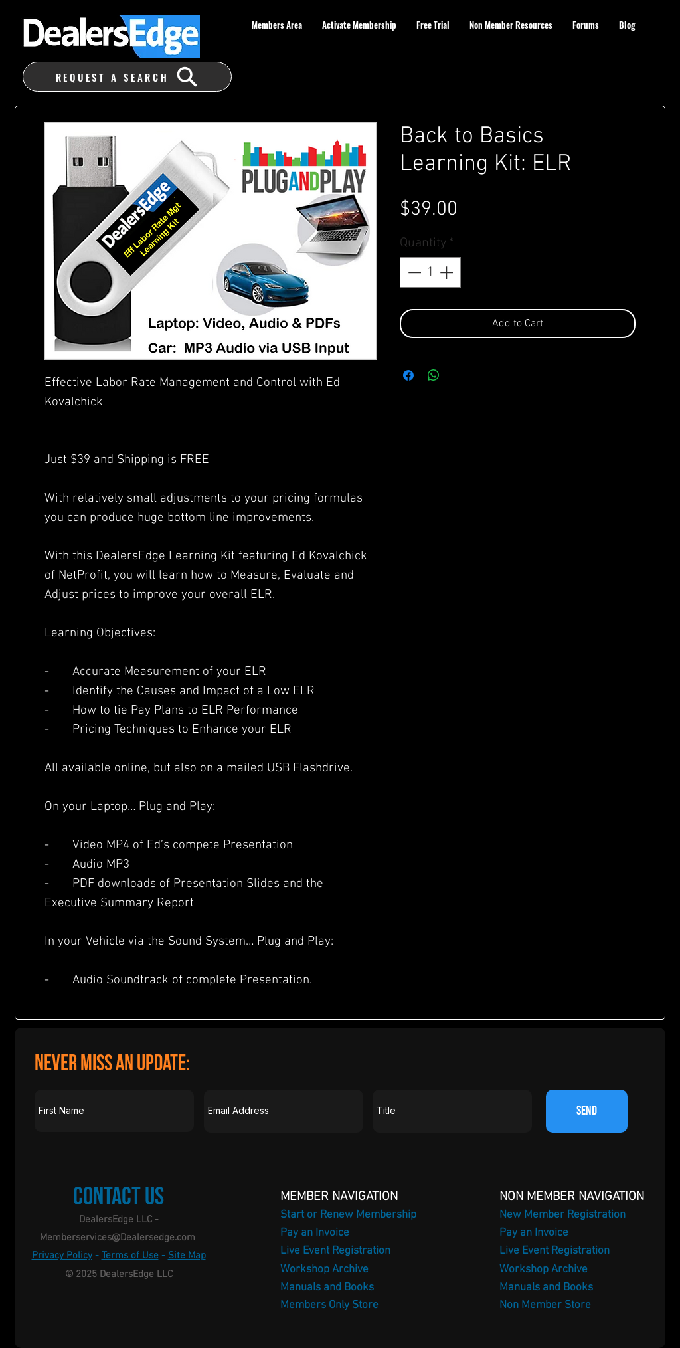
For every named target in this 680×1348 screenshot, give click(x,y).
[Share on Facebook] (408, 375)
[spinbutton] (430, 272)
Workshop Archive (324, 1269)
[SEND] (587, 1111)
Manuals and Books (327, 1287)
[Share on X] (459, 375)
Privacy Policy (62, 1256)
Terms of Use (130, 1256)
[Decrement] (413, 272)
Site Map (187, 1256)
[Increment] (447, 272)
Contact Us (118, 1197)
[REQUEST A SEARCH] (127, 77)
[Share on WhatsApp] (434, 375)
